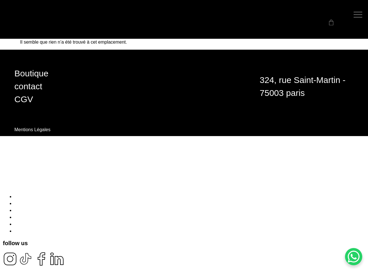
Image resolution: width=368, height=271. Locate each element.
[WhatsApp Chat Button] (353, 256)
